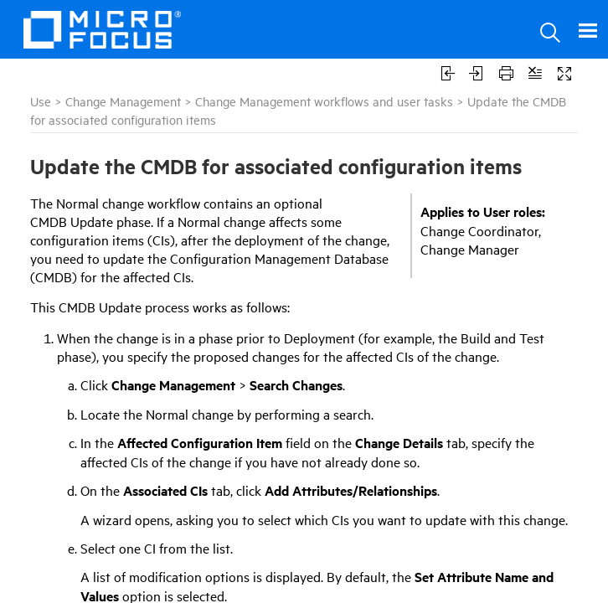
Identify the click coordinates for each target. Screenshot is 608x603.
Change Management (123, 101)
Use (40, 101)
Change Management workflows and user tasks (324, 101)
